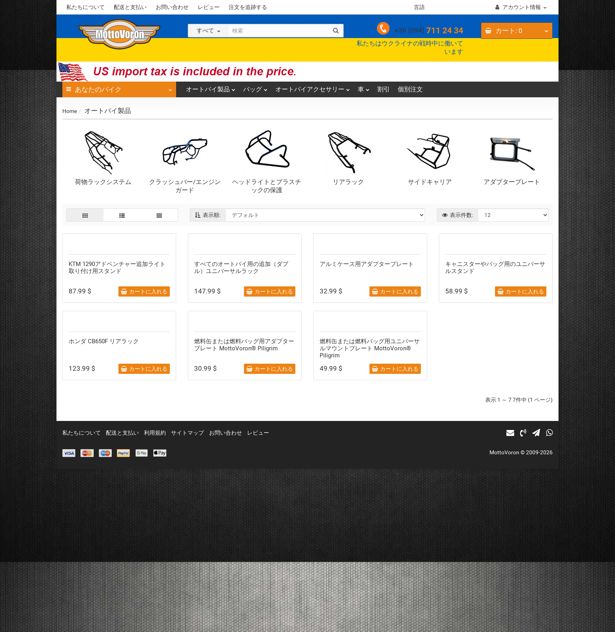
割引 (383, 89)
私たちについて (85, 7)
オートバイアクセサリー (312, 87)
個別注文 (410, 89)
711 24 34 (429, 30)
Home (69, 111)
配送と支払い (130, 7)
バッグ (255, 87)
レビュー (209, 7)
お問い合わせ (172, 7)
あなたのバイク (119, 87)
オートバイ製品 (210, 87)
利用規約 (155, 596)
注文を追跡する (248, 7)
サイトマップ (187, 596)
